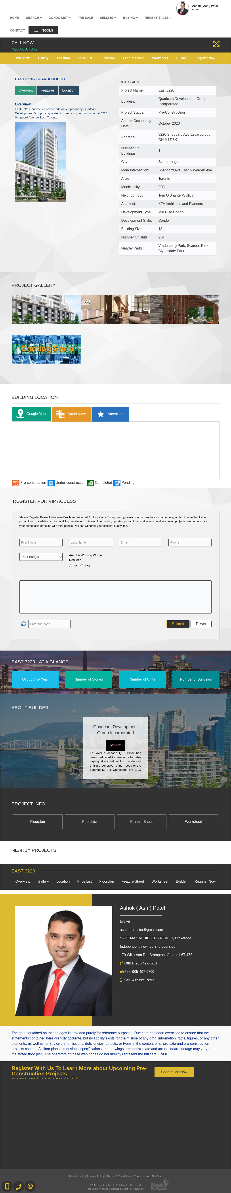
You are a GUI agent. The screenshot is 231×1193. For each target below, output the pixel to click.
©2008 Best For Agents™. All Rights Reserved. (115, 1185)
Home (14, 17)
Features (48, 90)
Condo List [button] (60, 17)
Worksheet (160, 58)
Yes (87, 566)
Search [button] (34, 17)
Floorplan (108, 58)
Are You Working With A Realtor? (85, 557)
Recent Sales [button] (158, 17)
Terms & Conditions (119, 1176)
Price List (85, 58)
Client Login (141, 1176)
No (75, 566)
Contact (17, 30)
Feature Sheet (133, 58)
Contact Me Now (174, 1072)
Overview (23, 58)
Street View (70, 414)
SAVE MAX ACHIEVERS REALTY (155, 938)
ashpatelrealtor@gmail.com (141, 930)
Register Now (205, 58)
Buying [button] (130, 17)
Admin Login (76, 1176)
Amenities (108, 414)
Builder (181, 58)
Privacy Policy (95, 1176)
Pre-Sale (85, 17)
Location (63, 58)
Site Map (156, 1176)
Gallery (43, 58)
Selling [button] (108, 17)
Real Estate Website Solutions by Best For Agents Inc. (115, 1188)
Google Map (30, 414)
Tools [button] (43, 30)
